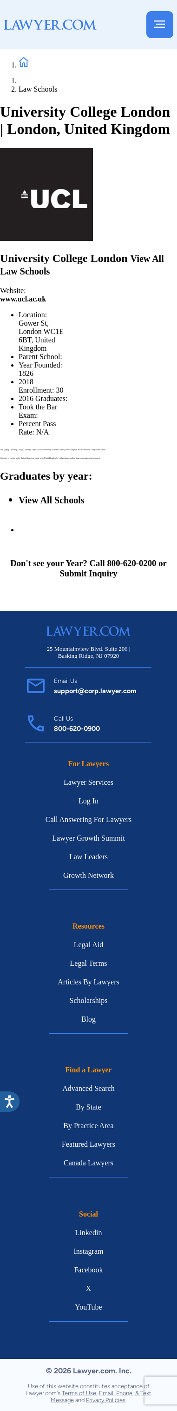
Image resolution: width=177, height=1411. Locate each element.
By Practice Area (88, 1126)
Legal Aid (89, 945)
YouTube (88, 1307)
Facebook (88, 1270)
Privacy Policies (105, 1400)
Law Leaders (88, 857)
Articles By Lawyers (88, 982)
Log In (88, 801)
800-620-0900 (77, 728)
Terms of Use (79, 1393)
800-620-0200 (131, 563)
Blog (88, 1019)
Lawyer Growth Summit (88, 838)
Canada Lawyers (88, 1163)
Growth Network (88, 875)
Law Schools (38, 89)
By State (88, 1107)
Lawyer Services (88, 782)
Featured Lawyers (88, 1144)
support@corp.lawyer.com (95, 691)
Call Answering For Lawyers (88, 819)
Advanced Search (88, 1088)
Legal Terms (88, 963)
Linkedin (88, 1233)
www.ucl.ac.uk (23, 299)
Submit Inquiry (88, 573)
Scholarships (89, 1000)
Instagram (89, 1251)
